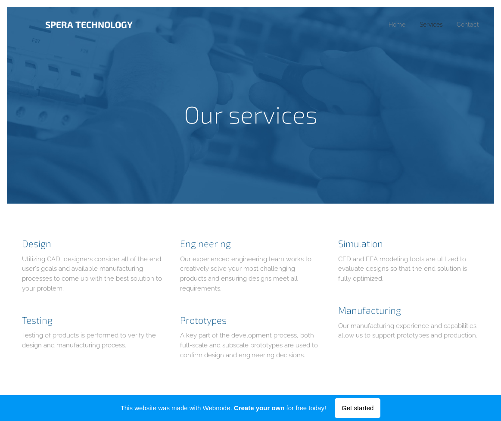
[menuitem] (392, 24)
